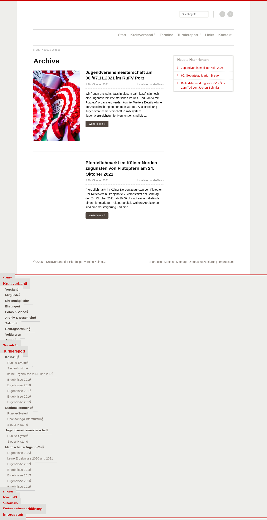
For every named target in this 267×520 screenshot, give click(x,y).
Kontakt (225, 35)
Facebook (230, 14)
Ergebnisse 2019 (19, 379)
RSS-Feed (222, 14)
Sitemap (181, 261)
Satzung (11, 323)
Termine (166, 35)
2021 (46, 49)
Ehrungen (12, 306)
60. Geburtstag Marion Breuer (200, 75)
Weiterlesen (96, 123)
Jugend (10, 340)
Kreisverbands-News (151, 84)
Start (122, 35)
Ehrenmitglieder (17, 300)
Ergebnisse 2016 (19, 396)
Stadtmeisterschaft (19, 407)
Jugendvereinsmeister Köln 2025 (202, 67)
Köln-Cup (12, 357)
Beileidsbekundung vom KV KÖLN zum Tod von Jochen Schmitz (203, 85)
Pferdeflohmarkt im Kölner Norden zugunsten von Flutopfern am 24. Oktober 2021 (121, 168)
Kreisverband (141, 35)
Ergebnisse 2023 (19, 453)
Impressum (226, 261)
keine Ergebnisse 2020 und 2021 (30, 374)
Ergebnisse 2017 (19, 391)
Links (209, 35)
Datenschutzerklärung (203, 261)
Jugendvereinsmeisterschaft (26, 430)
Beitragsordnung (17, 329)
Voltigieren (13, 334)
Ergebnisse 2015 (19, 402)
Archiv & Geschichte (20, 317)
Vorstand (12, 289)
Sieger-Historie (17, 368)
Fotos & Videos (16, 312)
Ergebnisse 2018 (19, 385)
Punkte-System (18, 362)
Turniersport (188, 35)
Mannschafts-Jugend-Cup (24, 447)
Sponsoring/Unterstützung (25, 419)
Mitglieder (12, 295)
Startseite (60, 15)
